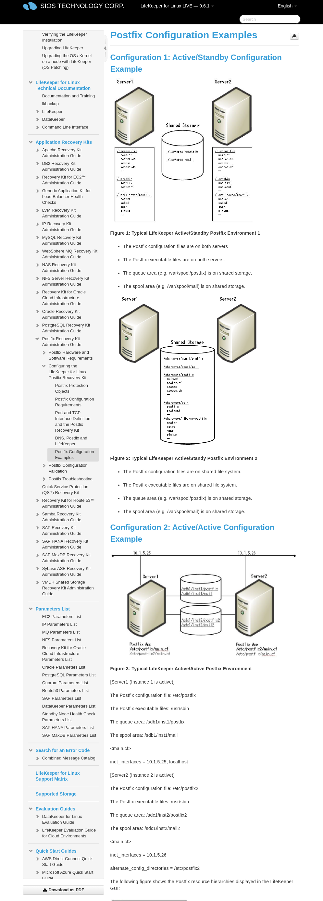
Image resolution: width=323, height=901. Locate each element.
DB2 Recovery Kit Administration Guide (57, 166)
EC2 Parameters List (61, 616)
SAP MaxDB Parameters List (69, 735)
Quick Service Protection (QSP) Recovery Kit (65, 489)
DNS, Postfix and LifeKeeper (71, 441)
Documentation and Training (68, 95)
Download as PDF (63, 889)
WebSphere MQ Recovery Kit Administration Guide (65, 253)
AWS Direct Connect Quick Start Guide (63, 861)
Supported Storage (56, 793)
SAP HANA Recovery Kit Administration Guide (61, 543)
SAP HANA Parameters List (68, 727)
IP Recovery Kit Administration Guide (57, 226)
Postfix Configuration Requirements (74, 402)
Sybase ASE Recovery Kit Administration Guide (62, 571)
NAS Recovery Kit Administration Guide (57, 267)
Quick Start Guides (52, 851)
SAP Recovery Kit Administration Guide (57, 530)
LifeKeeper (48, 112)
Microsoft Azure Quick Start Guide (63, 875)
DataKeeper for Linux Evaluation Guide (58, 819)
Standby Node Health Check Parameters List (68, 716)
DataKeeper (49, 119)
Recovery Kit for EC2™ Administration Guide (60, 179)
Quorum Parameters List (65, 682)
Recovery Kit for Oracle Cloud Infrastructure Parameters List (64, 653)
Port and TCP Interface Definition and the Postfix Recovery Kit (72, 421)
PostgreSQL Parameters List (69, 675)
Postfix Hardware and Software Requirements (67, 355)
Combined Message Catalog (64, 758)
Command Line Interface (61, 127)
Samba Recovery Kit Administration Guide (57, 516)
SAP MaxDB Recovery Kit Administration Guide (62, 557)
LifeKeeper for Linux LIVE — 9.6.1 (177, 5)
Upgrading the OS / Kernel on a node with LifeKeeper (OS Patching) (67, 61)
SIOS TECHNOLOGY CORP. (82, 5)
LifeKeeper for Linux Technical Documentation (59, 85)
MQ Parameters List (61, 632)
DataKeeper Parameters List (68, 706)
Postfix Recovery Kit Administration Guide (57, 341)
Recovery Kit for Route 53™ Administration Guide (64, 503)
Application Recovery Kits (60, 142)
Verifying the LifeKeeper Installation (64, 37)
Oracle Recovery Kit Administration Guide (57, 314)
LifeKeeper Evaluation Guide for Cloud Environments (65, 832)
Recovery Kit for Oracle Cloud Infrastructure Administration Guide (60, 297)
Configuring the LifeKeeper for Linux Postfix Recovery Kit (63, 371)
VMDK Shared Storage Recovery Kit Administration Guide (64, 587)
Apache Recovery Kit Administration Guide (57, 152)
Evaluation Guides (51, 809)
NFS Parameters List (61, 639)
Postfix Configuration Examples (74, 454)
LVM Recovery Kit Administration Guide (57, 212)
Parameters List (49, 609)
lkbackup (50, 103)
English (287, 5)
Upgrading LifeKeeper (62, 47)
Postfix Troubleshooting (67, 479)
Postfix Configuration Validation (64, 468)
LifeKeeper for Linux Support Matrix (58, 776)
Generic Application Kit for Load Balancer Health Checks (62, 196)
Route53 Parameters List (65, 690)
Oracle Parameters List (63, 667)
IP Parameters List (59, 624)
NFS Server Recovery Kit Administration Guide (61, 281)
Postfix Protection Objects (71, 388)
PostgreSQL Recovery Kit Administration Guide (62, 327)
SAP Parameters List (61, 698)
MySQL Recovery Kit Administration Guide (57, 240)
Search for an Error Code (59, 750)
